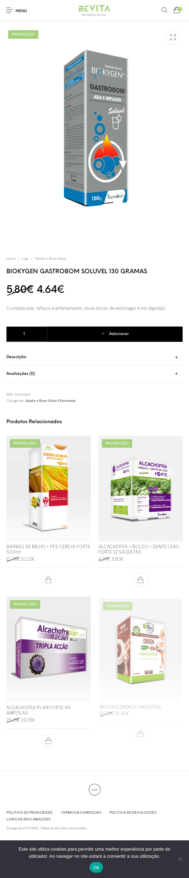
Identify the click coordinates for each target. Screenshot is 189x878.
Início (10, 258)
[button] (49, 579)
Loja (25, 258)
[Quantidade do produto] (26, 334)
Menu (21, 11)
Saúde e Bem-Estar (51, 258)
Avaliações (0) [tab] (20, 374)
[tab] (94, 357)
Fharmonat (67, 401)
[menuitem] (29, 812)
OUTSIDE (31, 828)
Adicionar (119, 334)
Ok (96, 867)
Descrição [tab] (16, 357)
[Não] (180, 859)
